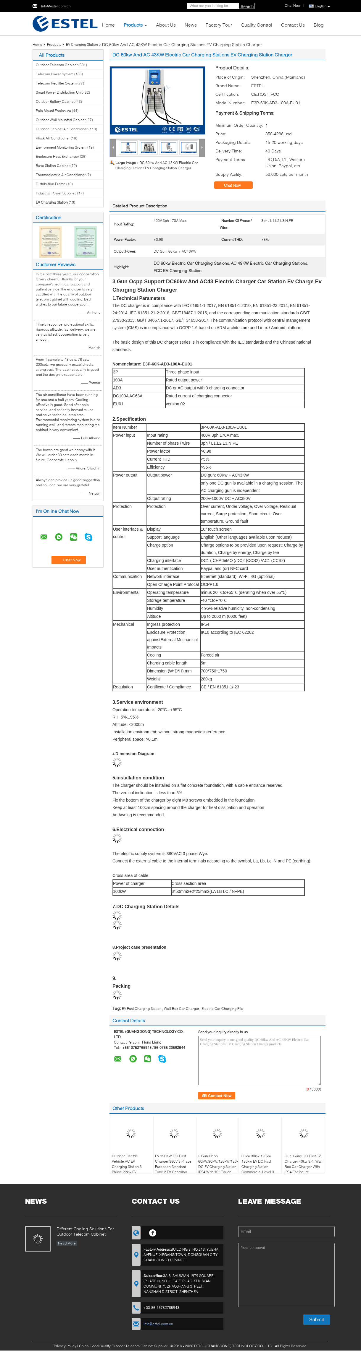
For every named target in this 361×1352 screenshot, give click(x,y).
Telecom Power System (54, 74)
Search (247, 6)
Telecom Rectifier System (56, 83)
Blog (319, 24)
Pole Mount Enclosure (53, 110)
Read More (67, 1243)
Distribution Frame (50, 184)
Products (133, 24)
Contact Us (293, 24)
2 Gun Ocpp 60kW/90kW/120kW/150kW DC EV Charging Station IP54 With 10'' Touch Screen (218, 1166)
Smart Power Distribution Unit (59, 92)
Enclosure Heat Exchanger (57, 156)
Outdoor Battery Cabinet (55, 101)
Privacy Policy (65, 1346)
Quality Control (256, 24)
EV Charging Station (82, 44)
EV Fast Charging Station (142, 1008)
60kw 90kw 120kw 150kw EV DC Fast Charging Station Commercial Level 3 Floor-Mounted (257, 1166)
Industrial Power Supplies (56, 193)
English (322, 6)
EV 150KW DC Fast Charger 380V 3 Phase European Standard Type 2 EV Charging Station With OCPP (173, 1166)
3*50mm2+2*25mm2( (191, 891)
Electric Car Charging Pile (222, 1008)
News (191, 24)
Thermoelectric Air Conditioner (61, 175)
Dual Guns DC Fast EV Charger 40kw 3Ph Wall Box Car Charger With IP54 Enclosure (304, 1164)
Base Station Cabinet (53, 165)
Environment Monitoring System (61, 147)
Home (108, 24)
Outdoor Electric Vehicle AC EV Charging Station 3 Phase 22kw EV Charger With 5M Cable (131, 1166)
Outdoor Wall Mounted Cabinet (61, 120)
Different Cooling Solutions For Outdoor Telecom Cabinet (85, 1231)
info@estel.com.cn (56, 6)
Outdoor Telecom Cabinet (57, 65)
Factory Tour (219, 24)
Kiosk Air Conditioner (53, 138)
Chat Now (236, 185)
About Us (166, 24)
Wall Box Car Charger (181, 1008)
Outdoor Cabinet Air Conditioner (62, 129)
